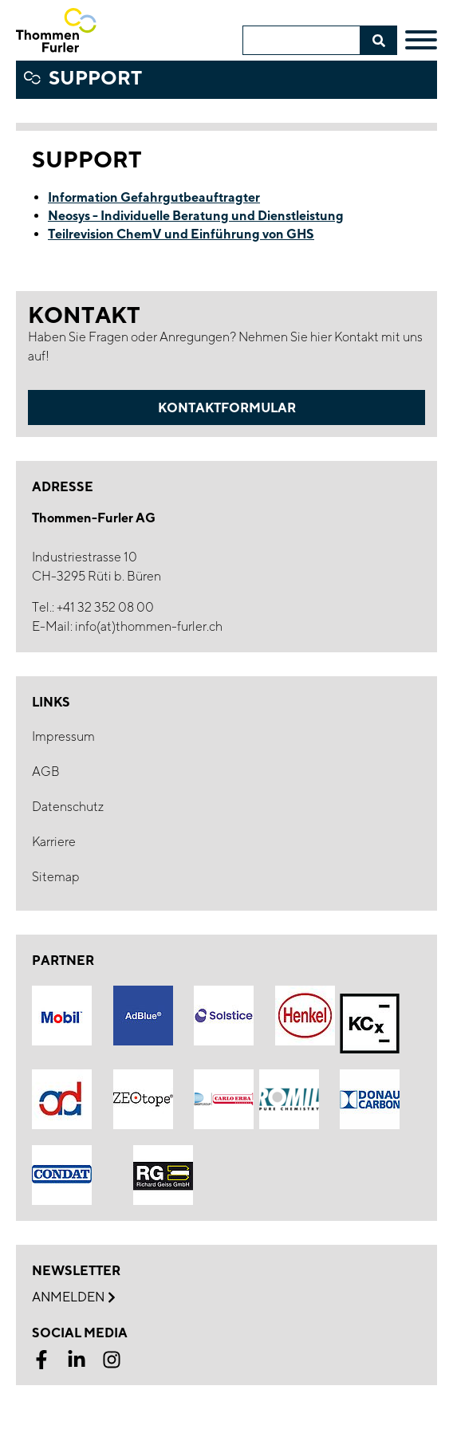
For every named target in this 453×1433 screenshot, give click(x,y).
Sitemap (56, 876)
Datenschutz (68, 806)
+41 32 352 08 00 (105, 607)
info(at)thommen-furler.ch (149, 626)
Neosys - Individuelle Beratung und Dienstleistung (196, 215)
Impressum (63, 736)
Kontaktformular (227, 407)
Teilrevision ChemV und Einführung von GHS (181, 234)
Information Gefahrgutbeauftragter (154, 197)
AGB (46, 771)
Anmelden (73, 1297)
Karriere (54, 841)
